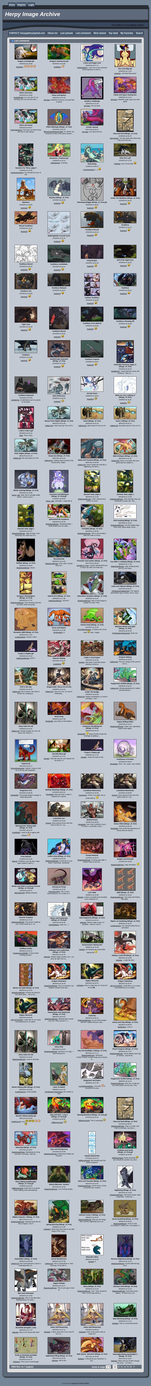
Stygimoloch (57, 632)
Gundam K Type (83, 565)
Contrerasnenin (89, 170)
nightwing (80, 985)
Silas (21, 435)
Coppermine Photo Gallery (80, 1383)
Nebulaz (80, 897)
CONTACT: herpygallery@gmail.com (27, 33)
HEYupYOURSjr (116, 986)
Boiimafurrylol (19, 893)
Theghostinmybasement (120, 591)
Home (12, 4)
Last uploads (66, 33)
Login (31, 4)
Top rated (113, 33)
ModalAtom (115, 371)
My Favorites (127, 33)
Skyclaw (47, 100)
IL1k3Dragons (20, 637)
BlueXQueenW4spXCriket (53, 132)
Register (21, 4)
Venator (81, 662)
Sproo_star (16, 495)
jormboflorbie (18, 97)
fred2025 (24, 208)
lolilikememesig (57, 1122)
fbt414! (14, 861)
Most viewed (99, 33)
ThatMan (117, 164)
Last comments (83, 33)
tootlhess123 (16, 1122)
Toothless (19, 67)
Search (139, 33)
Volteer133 (49, 426)
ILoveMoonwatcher (86, 1086)
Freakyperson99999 (20, 953)
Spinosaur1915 (54, 891)
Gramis (114, 795)
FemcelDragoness (84, 629)
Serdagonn (122, 1027)
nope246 (117, 73)
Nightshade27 (82, 68)
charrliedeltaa (54, 925)
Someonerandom (17, 173)
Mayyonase (114, 138)
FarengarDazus (16, 130)
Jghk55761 (15, 400)
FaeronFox (83, 795)
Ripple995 (49, 721)
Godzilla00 (57, 664)
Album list (52, 33)
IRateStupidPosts (84, 499)
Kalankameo (55, 163)
